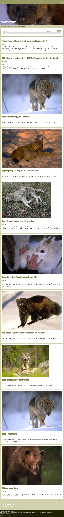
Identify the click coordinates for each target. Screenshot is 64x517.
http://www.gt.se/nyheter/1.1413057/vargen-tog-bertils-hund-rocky (30, 60)
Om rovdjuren (13, 26)
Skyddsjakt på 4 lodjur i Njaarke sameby (20, 170)
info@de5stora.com (17, 511)
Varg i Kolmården (9, 433)
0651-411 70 (12, 511)
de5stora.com (5, 26)
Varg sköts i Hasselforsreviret (15, 379)
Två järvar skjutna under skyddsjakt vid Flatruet (23, 332)
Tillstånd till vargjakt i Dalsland (16, 116)
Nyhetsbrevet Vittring (7, 506)
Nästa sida (61, 500)
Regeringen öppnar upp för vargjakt (18, 221)
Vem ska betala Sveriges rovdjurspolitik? (20, 277)
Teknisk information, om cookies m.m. (5, 513)
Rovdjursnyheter (8, 504)
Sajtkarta (13, 513)
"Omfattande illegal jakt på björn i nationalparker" (24, 41)
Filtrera (59, 31)
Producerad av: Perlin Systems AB (5, 515)
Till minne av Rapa (10, 488)
